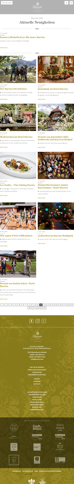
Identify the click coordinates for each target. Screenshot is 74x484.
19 (72, 305)
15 (56, 305)
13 (48, 305)
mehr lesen (4, 48)
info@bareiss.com (37, 359)
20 (29, 308)
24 (45, 308)
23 (41, 308)
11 (41, 305)
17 (64, 305)
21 (33, 308)
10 (37, 305)
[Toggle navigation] (71, 2)
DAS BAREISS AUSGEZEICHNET (37, 421)
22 (37, 308)
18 (68, 305)
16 (60, 305)
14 (52, 305)
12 (45, 305)
